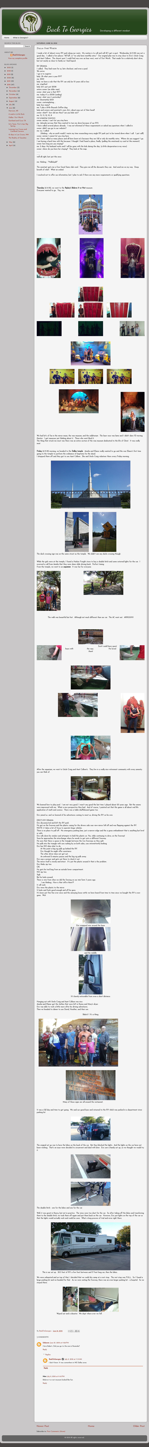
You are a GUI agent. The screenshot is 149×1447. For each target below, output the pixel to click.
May (11, 142)
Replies (48, 1355)
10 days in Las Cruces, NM (19, 135)
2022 (9, 71)
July (10, 104)
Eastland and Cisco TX (17, 121)
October (12, 94)
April (11, 145)
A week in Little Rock (16, 114)
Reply (45, 1349)
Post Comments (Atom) (56, 1431)
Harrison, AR (13, 111)
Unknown (46, 1343)
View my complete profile (17, 58)
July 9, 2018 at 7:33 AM (73, 1359)
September (13, 98)
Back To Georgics (69, 29)
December (13, 87)
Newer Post (43, 1426)
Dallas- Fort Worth (16, 117)
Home (6, 38)
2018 (9, 85)
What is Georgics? (20, 38)
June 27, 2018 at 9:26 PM (59, 1343)
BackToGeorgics (55, 1359)
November (13, 91)
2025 (9, 67)
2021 (9, 74)
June (11, 108)
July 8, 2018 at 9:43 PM (55, 1376)
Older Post (139, 1426)
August (12, 101)
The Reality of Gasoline (17, 138)
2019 (9, 81)
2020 (9, 78)
